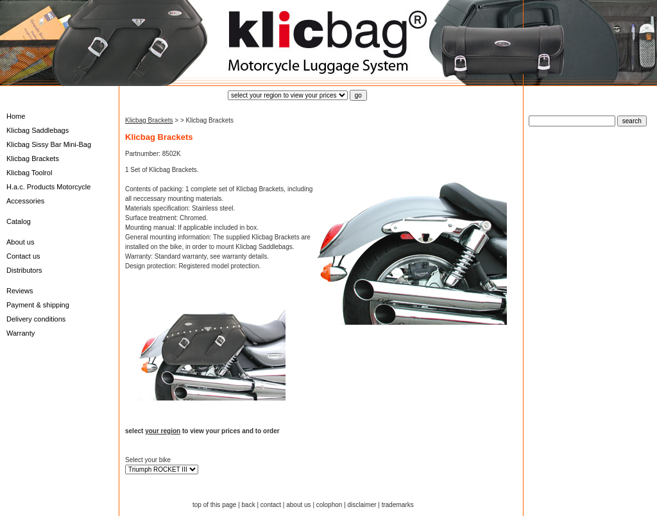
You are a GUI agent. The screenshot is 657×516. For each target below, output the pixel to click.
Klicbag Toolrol (29, 172)
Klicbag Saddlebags (37, 130)
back (248, 504)
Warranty (20, 333)
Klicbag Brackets (32, 158)
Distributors (24, 270)
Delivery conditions (35, 319)
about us (298, 504)
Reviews (19, 291)
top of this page (214, 504)
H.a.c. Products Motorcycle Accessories (48, 194)
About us (20, 242)
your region (162, 430)
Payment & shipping (37, 305)
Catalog (18, 221)
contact (270, 504)
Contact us (23, 256)
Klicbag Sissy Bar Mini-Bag (48, 144)
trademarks (398, 504)
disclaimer (362, 504)
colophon (329, 504)
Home (15, 116)
